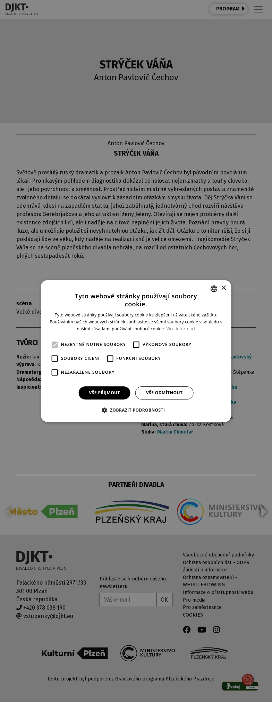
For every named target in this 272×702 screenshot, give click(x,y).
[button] (136, 409)
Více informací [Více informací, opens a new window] (180, 329)
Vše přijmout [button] (104, 393)
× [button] (223, 288)
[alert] (136, 351)
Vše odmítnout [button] (164, 393)
